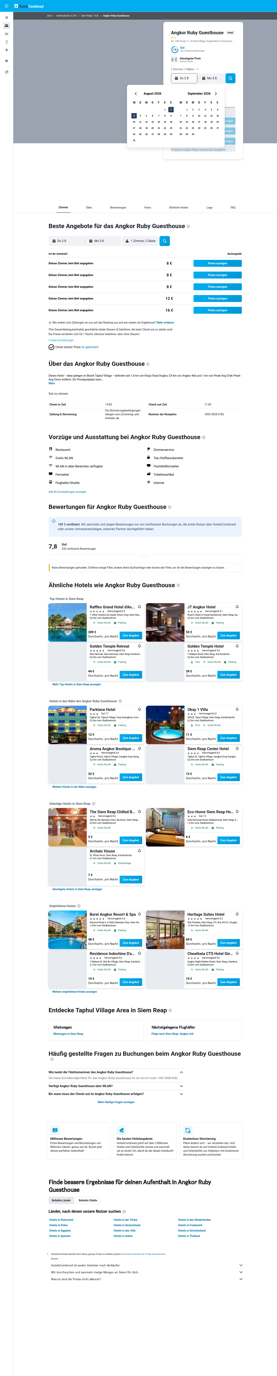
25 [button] (140, 134)
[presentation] (188, 226)
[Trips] (7, 61)
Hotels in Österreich (61, 1219)
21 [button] (159, 128)
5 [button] (146, 115)
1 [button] (164, 109)
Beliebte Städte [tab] (88, 1200)
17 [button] (134, 128)
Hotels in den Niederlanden (194, 1219)
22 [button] (165, 128)
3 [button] (134, 115)
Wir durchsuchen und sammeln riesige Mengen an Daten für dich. (147, 1272)
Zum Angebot (131, 635)
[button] (6, 6)
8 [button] (164, 115)
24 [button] (134, 134)
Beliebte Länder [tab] (61, 1200)
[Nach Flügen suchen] (7, 18)
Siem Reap (86, 15)
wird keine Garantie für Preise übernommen (143, 1254)
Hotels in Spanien (60, 1236)
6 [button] (152, 115)
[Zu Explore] (7, 50)
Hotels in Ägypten (60, 1230)
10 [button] (134, 121)
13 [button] (153, 121)
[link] (76, 684)
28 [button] (159, 134)
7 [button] (158, 115)
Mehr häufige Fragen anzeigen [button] (116, 1102)
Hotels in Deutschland (127, 1225)
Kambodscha (63, 15)
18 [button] (140, 128)
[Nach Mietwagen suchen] (7, 34)
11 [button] (140, 121)
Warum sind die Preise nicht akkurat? (147, 1279)
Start (49, 15)
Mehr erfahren (165, 322)
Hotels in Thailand (189, 1236)
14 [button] (159, 121)
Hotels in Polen (58, 1225)
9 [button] (171, 115)
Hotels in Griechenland (192, 1230)
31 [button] (134, 140)
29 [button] (165, 134)
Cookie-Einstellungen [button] (61, 340)
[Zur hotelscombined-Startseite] (29, 6)
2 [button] (171, 109)
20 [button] (152, 128)
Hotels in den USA (125, 1230)
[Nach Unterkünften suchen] (7, 26)
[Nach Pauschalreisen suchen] (7, 42)
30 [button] (171, 134)
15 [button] (165, 121)
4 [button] (140, 115)
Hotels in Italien (123, 1236)
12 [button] (146, 121)
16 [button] (171, 121)
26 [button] (146, 134)
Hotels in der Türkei (125, 1219)
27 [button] (153, 134)
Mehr (52, 383)
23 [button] (171, 128)
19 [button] (146, 128)
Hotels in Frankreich (190, 1225)
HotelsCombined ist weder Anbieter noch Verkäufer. (147, 1265)
